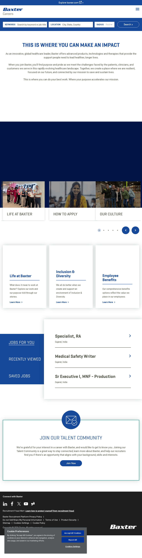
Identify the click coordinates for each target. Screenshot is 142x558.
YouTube (25, 526)
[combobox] (77, 47)
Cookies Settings (72, 546)
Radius (100, 47)
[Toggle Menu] (137, 9)
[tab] (22, 364)
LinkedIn (5, 526)
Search (127, 46)
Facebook (12, 526)
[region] (45, 540)
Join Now (71, 485)
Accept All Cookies (72, 533)
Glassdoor (32, 526)
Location (55, 47)
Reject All (73, 540)
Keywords (10, 47)
